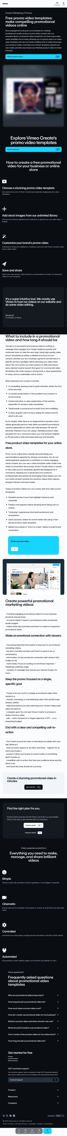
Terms (5, 1124)
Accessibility (48, 1124)
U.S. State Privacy (21, 1124)
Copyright (32, 1124)
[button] (57, 4)
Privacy (10, 1124)
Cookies (40, 1124)
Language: (51, 1115)
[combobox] (59, 1116)
